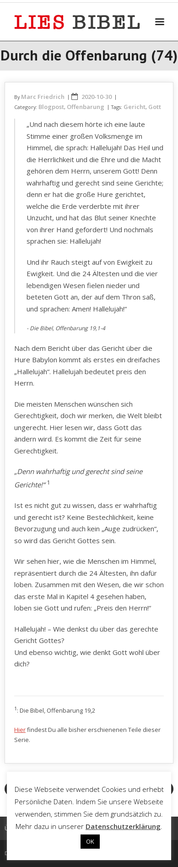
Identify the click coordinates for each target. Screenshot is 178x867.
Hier (20, 729)
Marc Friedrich (43, 97)
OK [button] (90, 841)
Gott (154, 107)
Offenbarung (85, 107)
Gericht (135, 107)
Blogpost (51, 107)
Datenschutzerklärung (123, 826)
